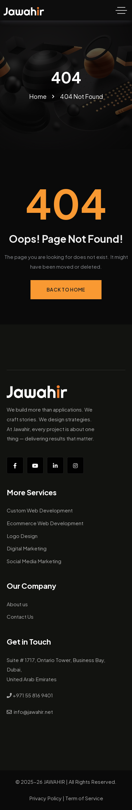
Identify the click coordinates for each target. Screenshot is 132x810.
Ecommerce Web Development (45, 523)
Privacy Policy (45, 798)
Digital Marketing (27, 548)
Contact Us (20, 616)
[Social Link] (15, 465)
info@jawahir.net (33, 711)
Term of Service (84, 798)
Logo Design (22, 536)
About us (17, 604)
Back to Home (66, 289)
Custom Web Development (40, 510)
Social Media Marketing (34, 561)
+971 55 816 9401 (33, 695)
